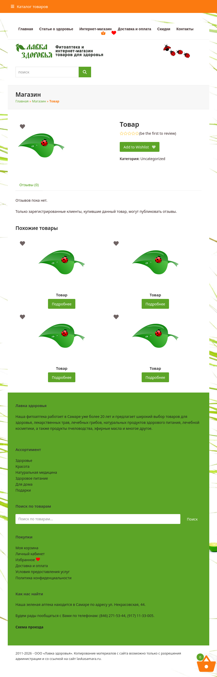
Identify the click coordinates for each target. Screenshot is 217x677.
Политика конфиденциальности (43, 577)
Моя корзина (26, 547)
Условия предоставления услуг (42, 571)
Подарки (23, 490)
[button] (29, 6)
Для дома (24, 484)
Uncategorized (152, 158)
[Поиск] (85, 72)
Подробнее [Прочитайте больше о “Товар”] (61, 304)
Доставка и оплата (31, 565)
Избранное (27, 559)
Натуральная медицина (36, 472)
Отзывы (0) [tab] (29, 184)
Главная (22, 101)
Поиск (192, 519)
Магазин (39, 101)
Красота (22, 466)
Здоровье (23, 460)
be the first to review (157, 133)
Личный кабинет (30, 553)
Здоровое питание (31, 478)
